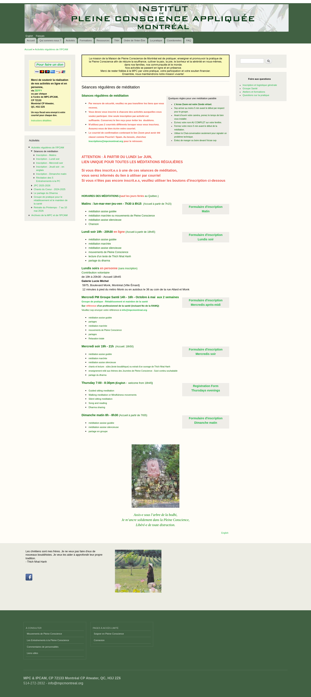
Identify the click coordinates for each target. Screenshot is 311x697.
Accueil (31, 40)
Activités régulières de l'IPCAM (51, 49)
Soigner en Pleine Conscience (109, 633)
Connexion (99, 640)
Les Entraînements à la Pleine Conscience (48, 640)
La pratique (156, 40)
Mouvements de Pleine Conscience (44, 633)
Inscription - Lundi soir (48, 159)
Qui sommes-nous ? (50, 40)
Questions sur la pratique (256, 95)
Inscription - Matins (46, 155)
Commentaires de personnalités (43, 647)
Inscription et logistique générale (260, 85)
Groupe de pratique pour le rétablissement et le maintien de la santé (51, 200)
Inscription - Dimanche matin (51, 174)
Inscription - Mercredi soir (49, 163)
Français (40, 36)
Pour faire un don (49, 64)
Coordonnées (174, 40)
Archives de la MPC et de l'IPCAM (49, 215)
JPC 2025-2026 (42, 185)
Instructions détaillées (41, 120)
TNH (116, 40)
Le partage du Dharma (46, 193)
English (29, 36)
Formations (86, 40)
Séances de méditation (46, 151)
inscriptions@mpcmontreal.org (106, 141)
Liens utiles (32, 653)
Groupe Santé (250, 88)
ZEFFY (38, 90)
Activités (70, 40)
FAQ (188, 40)
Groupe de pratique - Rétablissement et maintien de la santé (115, 301)
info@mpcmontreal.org (134, 310)
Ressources (103, 40)
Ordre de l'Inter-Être (134, 40)
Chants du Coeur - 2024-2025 (49, 189)
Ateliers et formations (254, 92)
